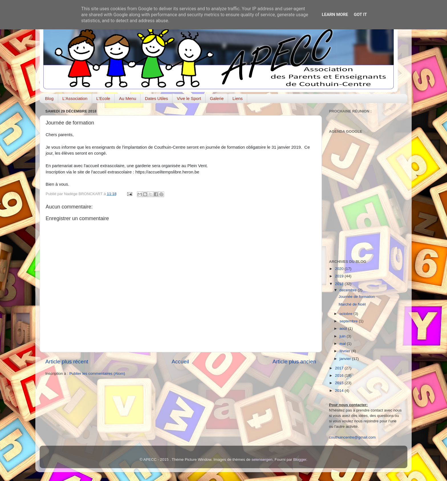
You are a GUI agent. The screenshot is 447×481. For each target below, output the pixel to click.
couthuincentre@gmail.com (352, 437)
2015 (340, 383)
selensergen (262, 459)
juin (343, 336)
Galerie (217, 98)
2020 (340, 269)
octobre (346, 314)
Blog (49, 98)
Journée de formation (357, 296)
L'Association (75, 98)
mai (343, 343)
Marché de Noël (352, 304)
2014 (340, 390)
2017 (340, 368)
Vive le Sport (189, 98)
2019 (340, 276)
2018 (340, 284)
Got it (360, 14)
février (345, 351)
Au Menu (127, 98)
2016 (340, 375)
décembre (349, 290)
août (344, 328)
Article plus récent (66, 362)
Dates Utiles (156, 98)
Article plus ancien (294, 362)
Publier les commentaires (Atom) (97, 373)
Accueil (180, 362)
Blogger (299, 459)
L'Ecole (103, 98)
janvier (346, 359)
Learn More (335, 14)
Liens (237, 98)
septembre (349, 321)
